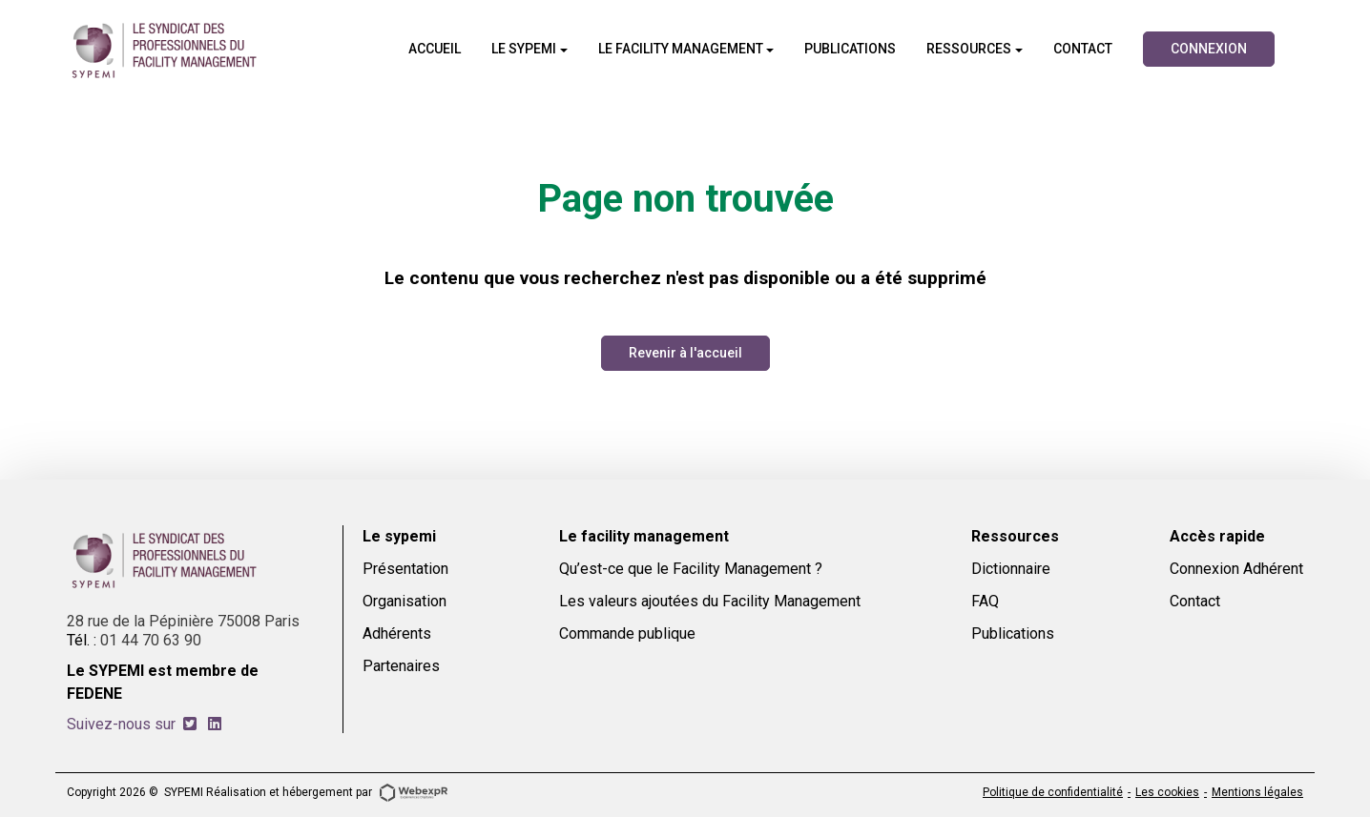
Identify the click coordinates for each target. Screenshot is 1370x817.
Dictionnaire (1010, 569)
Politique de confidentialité (1053, 792)
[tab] (190, 724)
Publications (1012, 633)
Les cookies (1167, 792)
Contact (1195, 601)
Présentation (405, 569)
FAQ (985, 601)
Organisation (404, 601)
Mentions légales (1257, 792)
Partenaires (401, 666)
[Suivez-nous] (190, 724)
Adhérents (397, 633)
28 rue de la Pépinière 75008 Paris (183, 621)
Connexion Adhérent (1236, 569)
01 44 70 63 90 (150, 640)
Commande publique (627, 633)
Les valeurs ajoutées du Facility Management (710, 601)
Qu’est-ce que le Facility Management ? (690, 569)
